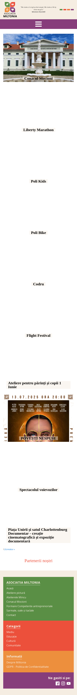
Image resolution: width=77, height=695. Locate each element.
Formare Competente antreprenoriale (29, 606)
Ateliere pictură (15, 593)
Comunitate (13, 645)
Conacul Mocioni (16, 601)
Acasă (9, 588)
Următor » (10, 549)
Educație (11, 636)
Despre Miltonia (16, 662)
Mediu (10, 632)
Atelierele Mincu (16, 597)
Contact (11, 615)
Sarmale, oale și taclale (20, 610)
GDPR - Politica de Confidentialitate (27, 666)
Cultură (11, 641)
